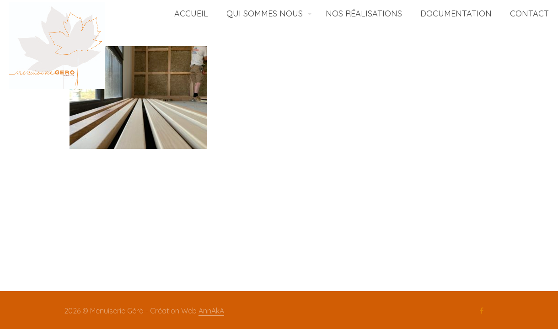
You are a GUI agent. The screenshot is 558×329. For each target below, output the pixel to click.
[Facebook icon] (481, 311)
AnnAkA (211, 310)
